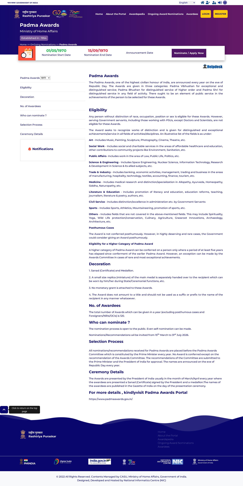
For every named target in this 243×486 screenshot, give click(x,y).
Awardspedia (137, 14)
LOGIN (205, 14)
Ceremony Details (31, 134)
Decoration (27, 96)
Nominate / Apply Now (189, 53)
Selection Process (31, 124)
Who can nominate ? (33, 115)
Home (99, 14)
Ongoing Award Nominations (165, 14)
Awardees (192, 14)
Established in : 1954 (33, 38)
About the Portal (116, 14)
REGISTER (220, 14)
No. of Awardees (30, 106)
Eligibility (25, 87)
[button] (4, 409)
